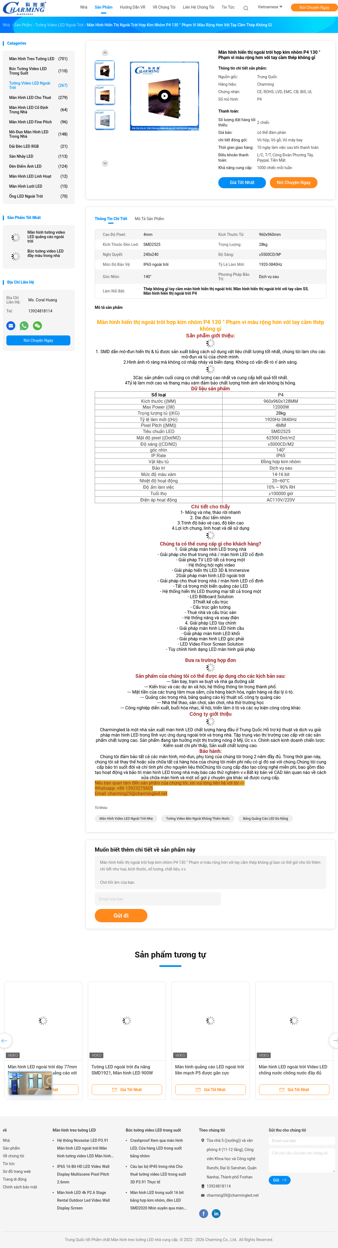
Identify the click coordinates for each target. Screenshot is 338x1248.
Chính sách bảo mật (20, 1187)
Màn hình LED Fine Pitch (38, 122)
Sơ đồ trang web (17, 1171)
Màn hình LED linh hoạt (38, 176)
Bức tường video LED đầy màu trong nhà (45, 253)
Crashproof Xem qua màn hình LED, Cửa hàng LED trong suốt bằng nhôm (156, 1148)
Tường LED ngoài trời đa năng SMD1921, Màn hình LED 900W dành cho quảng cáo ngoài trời (122, 1073)
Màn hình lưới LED (38, 186)
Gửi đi (121, 915)
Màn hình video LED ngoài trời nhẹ (126, 819)
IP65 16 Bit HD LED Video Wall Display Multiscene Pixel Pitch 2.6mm (83, 1174)
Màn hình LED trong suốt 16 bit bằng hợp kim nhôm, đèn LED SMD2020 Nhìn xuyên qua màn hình (157, 1201)
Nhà (6, 1140)
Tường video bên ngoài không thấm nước (198, 819)
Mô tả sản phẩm (149, 219)
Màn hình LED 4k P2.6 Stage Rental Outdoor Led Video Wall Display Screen (83, 1200)
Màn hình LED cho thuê (38, 97)
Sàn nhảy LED (38, 156)
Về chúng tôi (13, 1156)
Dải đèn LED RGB (38, 146)
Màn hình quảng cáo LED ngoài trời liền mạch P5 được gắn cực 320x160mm (209, 1073)
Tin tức (9, 1164)
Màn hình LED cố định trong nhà (38, 109)
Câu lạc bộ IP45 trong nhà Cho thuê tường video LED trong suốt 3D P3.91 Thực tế (158, 1174)
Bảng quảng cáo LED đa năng (265, 819)
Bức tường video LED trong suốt (38, 71)
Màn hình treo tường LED (38, 59)
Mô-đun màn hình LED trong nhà (38, 134)
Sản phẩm (11, 1148)
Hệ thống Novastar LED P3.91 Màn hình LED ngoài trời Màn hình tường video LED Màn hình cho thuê (84, 1149)
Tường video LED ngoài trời (38, 85)
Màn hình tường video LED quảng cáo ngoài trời (46, 236)
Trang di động (15, 1179)
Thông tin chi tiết (111, 219)
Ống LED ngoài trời (38, 196)
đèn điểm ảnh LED (38, 166)
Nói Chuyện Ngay (314, 7)
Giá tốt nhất (242, 182)
